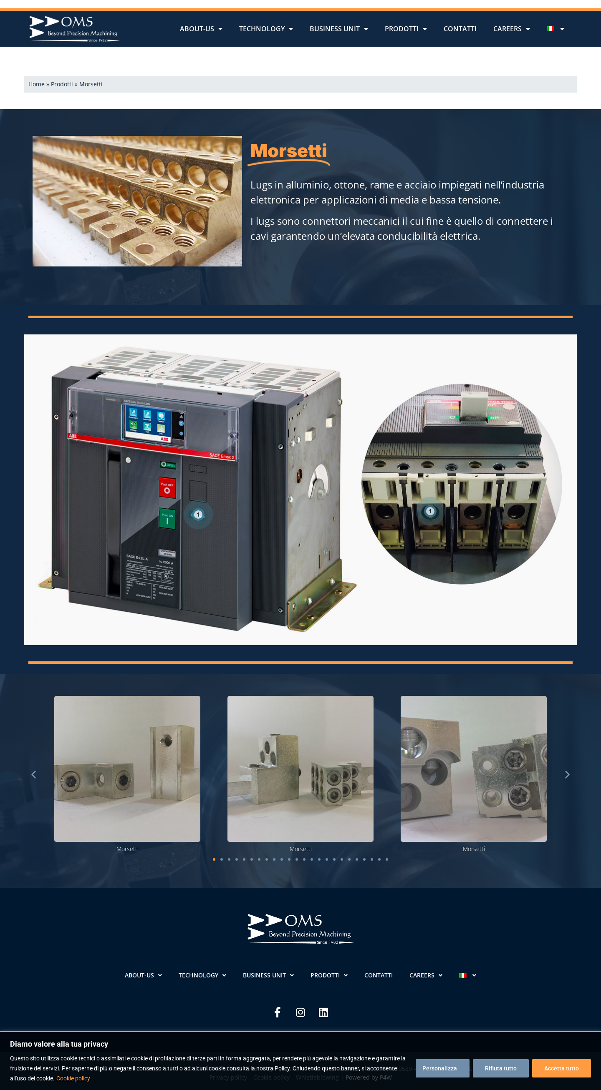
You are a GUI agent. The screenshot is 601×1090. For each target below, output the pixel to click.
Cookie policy (73, 1078)
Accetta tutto (561, 1068)
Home (36, 84)
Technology (266, 28)
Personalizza (439, 1068)
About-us (201, 28)
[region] (300, 1060)
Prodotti (406, 28)
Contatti (460, 28)
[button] (33, 774)
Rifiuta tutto (501, 1068)
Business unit (339, 28)
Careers (511, 28)
